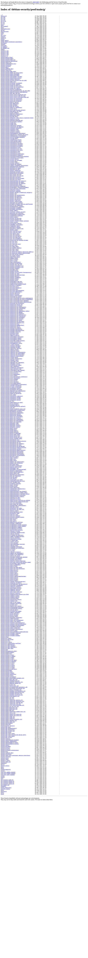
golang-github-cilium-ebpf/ (9, 163)
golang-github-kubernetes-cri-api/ (12, 480)
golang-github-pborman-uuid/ (10, 605)
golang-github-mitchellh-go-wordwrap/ (13, 533)
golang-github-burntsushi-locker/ (11, 143)
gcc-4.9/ (3, 22)
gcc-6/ (3, 24)
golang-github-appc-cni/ (8, 95)
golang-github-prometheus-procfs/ (11, 631)
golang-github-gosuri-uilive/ (10, 350)
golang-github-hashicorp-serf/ (10, 389)
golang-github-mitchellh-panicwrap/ (12, 540)
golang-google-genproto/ (8, 806)
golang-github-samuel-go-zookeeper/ (12, 661)
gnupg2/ (3, 50)
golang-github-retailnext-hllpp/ (11, 644)
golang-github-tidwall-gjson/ (10, 712)
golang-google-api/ (7, 803)
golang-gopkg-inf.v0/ (7, 834)
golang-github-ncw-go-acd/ (9, 570)
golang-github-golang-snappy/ (10, 319)
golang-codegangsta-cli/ (8, 73)
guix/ (2, 945)
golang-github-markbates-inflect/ (11, 491)
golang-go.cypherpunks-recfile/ (11, 769)
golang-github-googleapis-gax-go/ (11, 335)
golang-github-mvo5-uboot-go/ (10, 565)
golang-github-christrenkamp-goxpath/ (13, 162)
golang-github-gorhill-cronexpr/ (11, 339)
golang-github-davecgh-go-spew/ (11, 199)
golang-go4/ (4, 777)
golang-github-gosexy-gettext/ (10, 349)
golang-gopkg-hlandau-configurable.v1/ (13, 826)
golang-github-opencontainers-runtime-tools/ (15, 590)
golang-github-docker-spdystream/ (11, 239)
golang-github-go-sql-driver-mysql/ (12, 302)
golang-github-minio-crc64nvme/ (11, 517)
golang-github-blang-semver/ (10, 132)
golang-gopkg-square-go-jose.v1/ (11, 854)
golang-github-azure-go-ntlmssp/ (11, 118)
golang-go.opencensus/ (8, 771)
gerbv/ (3, 33)
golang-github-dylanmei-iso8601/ (11, 247)
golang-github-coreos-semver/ (10, 192)
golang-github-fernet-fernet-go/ (11, 259)
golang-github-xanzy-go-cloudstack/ (12, 741)
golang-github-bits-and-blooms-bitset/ (13, 129)
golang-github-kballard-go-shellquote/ (13, 466)
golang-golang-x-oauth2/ (8, 791)
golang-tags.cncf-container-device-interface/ (15, 904)
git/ (2, 38)
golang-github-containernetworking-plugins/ (15, 185)
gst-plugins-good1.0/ (7, 936)
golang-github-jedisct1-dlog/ (10, 418)
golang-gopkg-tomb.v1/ (8, 857)
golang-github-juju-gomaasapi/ (10, 446)
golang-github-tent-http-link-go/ (11, 707)
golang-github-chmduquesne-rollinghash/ (13, 160)
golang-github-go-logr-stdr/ (10, 298)
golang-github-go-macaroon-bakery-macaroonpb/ (15, 301)
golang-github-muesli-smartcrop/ (11, 557)
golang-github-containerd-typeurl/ (12, 183)
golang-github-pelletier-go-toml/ (11, 607)
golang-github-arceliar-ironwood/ (11, 97)
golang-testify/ (6, 905)
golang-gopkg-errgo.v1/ (8, 818)
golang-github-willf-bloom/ (9, 735)
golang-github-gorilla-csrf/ (10, 341)
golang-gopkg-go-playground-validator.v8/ (14, 822)
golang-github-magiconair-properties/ (13, 489)
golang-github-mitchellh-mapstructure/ (13, 537)
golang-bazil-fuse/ (7, 66)
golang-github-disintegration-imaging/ (13, 220)
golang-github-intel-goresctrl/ (11, 407)
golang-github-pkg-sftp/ (8, 621)
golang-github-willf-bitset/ (10, 733)
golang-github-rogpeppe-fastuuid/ (11, 653)
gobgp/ (3, 56)
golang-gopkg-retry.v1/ (8, 852)
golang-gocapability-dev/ (9, 778)
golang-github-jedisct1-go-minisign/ (12, 423)
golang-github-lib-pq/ (8, 486)
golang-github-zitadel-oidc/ (10, 758)
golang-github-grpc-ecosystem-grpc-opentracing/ (16, 359)
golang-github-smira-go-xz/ (9, 681)
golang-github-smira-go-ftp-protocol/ (13, 679)
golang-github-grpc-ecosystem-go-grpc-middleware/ (17, 355)
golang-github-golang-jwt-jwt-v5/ (11, 315)
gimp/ (2, 36)
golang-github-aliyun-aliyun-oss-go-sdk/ (14, 94)
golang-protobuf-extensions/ (10, 897)
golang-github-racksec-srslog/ (10, 635)
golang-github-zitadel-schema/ (10, 760)
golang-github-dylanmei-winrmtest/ (12, 248)
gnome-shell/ (5, 46)
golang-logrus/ (5, 883)
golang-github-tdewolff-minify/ (11, 704)
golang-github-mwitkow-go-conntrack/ (12, 567)
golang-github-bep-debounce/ (10, 121)
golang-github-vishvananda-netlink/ (12, 726)
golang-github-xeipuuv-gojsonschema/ (12, 747)
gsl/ (2, 931)
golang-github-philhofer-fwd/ (10, 613)
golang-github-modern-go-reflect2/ (12, 553)
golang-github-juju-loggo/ (9, 448)
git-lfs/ (3, 39)
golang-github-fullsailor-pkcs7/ (11, 265)
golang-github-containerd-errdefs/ (12, 172)
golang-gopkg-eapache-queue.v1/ (11, 817)
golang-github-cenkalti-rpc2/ (10, 154)
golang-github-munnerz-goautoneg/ (11, 562)
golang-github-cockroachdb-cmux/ (11, 166)
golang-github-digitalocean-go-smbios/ (13, 217)
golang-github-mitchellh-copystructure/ (13, 526)
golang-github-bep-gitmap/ (9, 123)
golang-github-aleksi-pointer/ (10, 92)
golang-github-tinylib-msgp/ (10, 715)
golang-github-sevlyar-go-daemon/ (11, 667)
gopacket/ (4, 913)
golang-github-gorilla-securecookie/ (12, 345)
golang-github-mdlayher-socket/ (11, 508)
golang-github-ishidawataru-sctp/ (11, 409)
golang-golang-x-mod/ (7, 786)
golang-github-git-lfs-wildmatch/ (11, 284)
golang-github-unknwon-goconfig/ (11, 721)
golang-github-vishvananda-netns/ (11, 727)
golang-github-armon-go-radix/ (10, 103)
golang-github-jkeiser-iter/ (10, 429)
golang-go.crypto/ (6, 767)
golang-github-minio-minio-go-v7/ (11, 522)
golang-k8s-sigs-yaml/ (8, 880)
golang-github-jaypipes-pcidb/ (10, 414)
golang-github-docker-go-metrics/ (11, 234)
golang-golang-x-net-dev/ (9, 789)
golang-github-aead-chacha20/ (10, 86)
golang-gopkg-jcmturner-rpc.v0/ (11, 842)
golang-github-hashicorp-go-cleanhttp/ (13, 367)
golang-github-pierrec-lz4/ (9, 614)
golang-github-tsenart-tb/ (9, 718)
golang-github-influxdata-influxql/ (12, 401)
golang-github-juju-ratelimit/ (10, 451)
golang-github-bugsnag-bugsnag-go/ (12, 141)
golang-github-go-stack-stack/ (10, 304)
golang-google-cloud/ (7, 805)
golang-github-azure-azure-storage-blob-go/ (15, 114)
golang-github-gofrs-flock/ (9, 308)
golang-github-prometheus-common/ (11, 630)
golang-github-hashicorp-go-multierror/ (13, 375)
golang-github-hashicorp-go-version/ (12, 383)
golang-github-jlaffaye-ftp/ (10, 431)
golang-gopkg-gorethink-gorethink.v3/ (13, 823)
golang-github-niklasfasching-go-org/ (13, 574)
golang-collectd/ (6, 75)
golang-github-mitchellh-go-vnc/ (11, 531)
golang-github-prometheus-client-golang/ (14, 627)
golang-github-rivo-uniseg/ (9, 648)
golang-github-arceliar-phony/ (10, 98)
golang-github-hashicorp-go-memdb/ (12, 372)
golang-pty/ (4, 899)
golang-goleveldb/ (6, 801)
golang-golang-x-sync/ (8, 792)
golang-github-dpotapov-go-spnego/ (12, 240)
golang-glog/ (5, 761)
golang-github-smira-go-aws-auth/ (11, 678)
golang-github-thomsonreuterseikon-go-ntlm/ (15, 710)
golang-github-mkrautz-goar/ (10, 545)
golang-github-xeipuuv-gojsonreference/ (13, 746)
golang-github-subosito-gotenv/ (11, 701)
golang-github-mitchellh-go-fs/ (11, 528)
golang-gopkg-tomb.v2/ (8, 859)
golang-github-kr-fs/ (7, 478)
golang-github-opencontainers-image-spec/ (14, 588)
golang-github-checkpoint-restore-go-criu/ (14, 158)
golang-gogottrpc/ (6, 781)
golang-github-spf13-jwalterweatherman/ (13, 689)
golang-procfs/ (5, 896)
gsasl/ (3, 930)
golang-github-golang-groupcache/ (11, 313)
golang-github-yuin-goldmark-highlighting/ (14, 755)
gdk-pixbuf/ (4, 29)
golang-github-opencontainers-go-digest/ (14, 587)
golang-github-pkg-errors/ (9, 619)
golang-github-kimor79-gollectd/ (11, 469)
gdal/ (2, 27)
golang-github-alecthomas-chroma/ (11, 89)
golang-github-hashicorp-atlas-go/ (12, 363)
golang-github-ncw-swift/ (9, 571)
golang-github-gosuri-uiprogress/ (11, 352)
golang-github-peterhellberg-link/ (12, 611)
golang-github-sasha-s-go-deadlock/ (12, 662)
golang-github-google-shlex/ (10, 332)
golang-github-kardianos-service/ (11, 465)
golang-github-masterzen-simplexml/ (12, 492)
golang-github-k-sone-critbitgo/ (11, 461)
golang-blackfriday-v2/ (8, 69)
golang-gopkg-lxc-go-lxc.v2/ (10, 845)
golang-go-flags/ (6, 763)
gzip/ (2, 950)
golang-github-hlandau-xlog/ (10, 397)
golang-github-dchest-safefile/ (11, 202)
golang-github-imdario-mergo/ (10, 400)
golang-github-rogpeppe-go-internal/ (12, 655)
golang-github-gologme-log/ (9, 321)
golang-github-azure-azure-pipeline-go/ (13, 111)
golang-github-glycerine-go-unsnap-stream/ (14, 285)
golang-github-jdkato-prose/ (10, 417)
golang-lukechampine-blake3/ (10, 885)
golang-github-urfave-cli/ (9, 723)
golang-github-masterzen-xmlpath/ (11, 495)
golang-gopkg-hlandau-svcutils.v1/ (12, 831)
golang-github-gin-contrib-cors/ (11, 274)
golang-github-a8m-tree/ (8, 83)
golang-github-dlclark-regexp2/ (11, 226)
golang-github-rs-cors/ (8, 656)
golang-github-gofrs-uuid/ (9, 310)
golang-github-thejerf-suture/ (10, 709)
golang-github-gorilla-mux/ (9, 344)
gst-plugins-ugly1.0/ (7, 938)
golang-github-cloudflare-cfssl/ (11, 165)
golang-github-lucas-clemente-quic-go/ (13, 488)
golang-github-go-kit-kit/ (9, 291)
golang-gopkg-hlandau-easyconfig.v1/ (12, 828)
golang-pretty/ (5, 894)
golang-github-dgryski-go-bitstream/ (12, 211)
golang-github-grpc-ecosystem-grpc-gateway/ (15, 358)
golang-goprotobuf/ (7, 865)
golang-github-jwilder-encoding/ (11, 460)
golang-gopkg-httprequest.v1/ (10, 832)
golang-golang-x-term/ (8, 795)
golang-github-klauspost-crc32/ (11, 475)
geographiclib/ (5, 32)
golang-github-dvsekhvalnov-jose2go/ (12, 245)
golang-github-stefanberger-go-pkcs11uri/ (14, 698)
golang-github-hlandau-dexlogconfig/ (12, 393)
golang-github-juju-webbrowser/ (11, 457)
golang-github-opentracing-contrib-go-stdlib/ (15, 597)
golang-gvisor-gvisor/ (8, 868)
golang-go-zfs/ (5, 766)
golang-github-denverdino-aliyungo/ (12, 205)
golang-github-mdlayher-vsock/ (10, 509)
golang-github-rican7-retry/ (10, 647)
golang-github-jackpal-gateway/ (11, 412)
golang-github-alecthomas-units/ (11, 90)
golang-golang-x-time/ (8, 798)
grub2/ (3, 928)
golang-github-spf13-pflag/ (9, 692)
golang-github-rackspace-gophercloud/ (13, 636)
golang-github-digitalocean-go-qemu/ (12, 216)
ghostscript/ (5, 35)
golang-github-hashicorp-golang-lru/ (12, 384)
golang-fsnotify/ (6, 81)
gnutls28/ (4, 52)
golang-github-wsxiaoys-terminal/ (11, 738)
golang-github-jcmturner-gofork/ (11, 415)
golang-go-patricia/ (7, 764)
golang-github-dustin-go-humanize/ (12, 243)
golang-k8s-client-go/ (8, 874)
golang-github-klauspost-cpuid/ (11, 474)
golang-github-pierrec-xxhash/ (10, 616)
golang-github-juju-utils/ (9, 454)
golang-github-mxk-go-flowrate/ (11, 568)
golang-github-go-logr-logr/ (10, 296)
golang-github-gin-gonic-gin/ (10, 277)
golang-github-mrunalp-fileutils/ (11, 556)
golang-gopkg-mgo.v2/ (7, 849)
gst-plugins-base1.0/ (7, 934)
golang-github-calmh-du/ (8, 145)
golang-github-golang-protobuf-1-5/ (12, 318)
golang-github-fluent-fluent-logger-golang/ (15, 262)
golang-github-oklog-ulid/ (9, 580)
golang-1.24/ (5, 63)
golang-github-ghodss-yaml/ (9, 273)
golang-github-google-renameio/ (11, 330)
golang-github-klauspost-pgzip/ (11, 477)
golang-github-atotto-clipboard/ (11, 104)
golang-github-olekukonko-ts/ (10, 585)
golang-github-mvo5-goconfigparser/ (12, 563)
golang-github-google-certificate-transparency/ (16, 324)
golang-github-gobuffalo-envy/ (10, 305)
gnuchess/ (4, 49)
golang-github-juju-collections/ (11, 443)
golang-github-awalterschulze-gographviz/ (14, 107)
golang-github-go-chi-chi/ (9, 287)
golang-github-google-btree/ (10, 322)
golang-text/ (5, 907)
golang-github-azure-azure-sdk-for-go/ (13, 112)
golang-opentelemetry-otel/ (9, 888)
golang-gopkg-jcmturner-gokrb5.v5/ (12, 840)
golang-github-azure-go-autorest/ (11, 117)
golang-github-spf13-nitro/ (9, 690)
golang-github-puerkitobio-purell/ (12, 633)
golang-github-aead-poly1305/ (10, 87)
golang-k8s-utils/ (6, 882)
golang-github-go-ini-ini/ (9, 288)
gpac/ (2, 917)
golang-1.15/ (5, 60)
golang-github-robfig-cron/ (9, 652)
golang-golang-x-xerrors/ (9, 800)
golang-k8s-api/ (6, 869)
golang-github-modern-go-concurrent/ (12, 551)
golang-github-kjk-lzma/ (8, 471)
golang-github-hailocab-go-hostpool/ (12, 361)
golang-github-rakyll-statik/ (10, 638)
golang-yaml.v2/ (6, 911)
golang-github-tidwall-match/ (10, 713)
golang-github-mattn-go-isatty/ (11, 499)
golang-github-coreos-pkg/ (9, 191)
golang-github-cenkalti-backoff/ (11, 151)
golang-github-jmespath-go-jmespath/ (12, 432)
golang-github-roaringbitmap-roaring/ (13, 650)
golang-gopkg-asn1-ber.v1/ (9, 812)
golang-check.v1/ (6, 72)
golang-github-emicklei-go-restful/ (12, 253)
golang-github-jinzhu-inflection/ (11, 427)
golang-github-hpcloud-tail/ (10, 398)
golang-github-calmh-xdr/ (9, 146)
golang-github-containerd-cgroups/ (12, 169)
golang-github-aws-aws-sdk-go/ (10, 109)
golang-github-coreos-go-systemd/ (11, 189)
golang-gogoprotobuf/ (7, 780)
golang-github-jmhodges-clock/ (10, 434)
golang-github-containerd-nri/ (10, 180)
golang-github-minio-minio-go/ (10, 520)
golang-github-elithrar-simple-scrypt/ (13, 251)
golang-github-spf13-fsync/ (9, 687)
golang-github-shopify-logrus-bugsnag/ (13, 670)
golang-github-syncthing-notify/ (11, 703)
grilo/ (3, 922)
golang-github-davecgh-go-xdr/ (10, 200)
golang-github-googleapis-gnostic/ (12, 336)
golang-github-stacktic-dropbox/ (11, 696)
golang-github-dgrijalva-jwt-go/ (11, 206)
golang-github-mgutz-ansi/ (9, 511)
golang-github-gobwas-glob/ (9, 307)
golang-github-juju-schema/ (9, 452)
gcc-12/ (3, 19)
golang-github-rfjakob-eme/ (9, 645)
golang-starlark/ (6, 902)
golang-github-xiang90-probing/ (11, 749)
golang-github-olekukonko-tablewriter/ (13, 584)
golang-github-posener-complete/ (11, 625)
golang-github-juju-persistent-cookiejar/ (14, 449)
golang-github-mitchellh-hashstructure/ (13, 534)
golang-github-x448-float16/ (10, 740)
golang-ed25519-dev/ (7, 80)
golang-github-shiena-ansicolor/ (11, 669)
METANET (36, 2)
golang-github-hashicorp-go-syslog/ (12, 380)
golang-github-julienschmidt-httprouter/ (14, 458)
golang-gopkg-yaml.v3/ (8, 863)
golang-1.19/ (5, 61)
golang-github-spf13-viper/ (9, 693)
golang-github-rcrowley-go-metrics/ (12, 639)
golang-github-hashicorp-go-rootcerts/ (13, 376)
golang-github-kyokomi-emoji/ (10, 483)
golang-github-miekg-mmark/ (9, 514)
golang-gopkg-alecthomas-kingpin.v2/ (12, 811)
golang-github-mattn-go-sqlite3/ (11, 503)
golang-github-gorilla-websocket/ (11, 347)
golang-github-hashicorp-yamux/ (11, 390)
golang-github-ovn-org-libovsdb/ (11, 601)
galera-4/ (4, 16)
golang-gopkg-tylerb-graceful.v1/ (11, 860)
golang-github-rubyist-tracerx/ (11, 659)
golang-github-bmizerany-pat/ (10, 135)
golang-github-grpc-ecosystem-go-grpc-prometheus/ (17, 356)
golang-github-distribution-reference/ (13, 223)
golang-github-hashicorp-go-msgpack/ (12, 373)
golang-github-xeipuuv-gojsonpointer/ (13, 744)
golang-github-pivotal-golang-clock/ (12, 618)
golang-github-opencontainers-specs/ (12, 593)
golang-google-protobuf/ (8, 809)
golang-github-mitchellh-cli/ (10, 525)
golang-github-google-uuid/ (9, 333)
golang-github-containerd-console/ (12, 171)
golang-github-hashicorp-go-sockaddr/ (13, 378)
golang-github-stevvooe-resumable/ (12, 699)
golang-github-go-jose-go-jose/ (11, 290)
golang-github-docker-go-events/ (11, 233)
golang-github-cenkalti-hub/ (10, 152)
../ (2, 15)
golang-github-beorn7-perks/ (10, 120)
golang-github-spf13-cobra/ (9, 686)
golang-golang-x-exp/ (7, 783)
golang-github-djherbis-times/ (10, 225)
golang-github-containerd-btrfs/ (11, 168)
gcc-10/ (3, 18)
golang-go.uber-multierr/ (9, 774)
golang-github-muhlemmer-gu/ (10, 559)
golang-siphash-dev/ (7, 900)
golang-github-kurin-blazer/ (10, 482)
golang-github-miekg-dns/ (9, 512)
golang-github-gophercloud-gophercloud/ (13, 338)
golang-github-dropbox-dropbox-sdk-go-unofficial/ (17, 242)
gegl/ (2, 30)
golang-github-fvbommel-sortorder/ (12, 267)
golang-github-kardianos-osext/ (11, 463)
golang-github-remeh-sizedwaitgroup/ (12, 641)
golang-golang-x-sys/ (7, 794)
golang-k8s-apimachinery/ (9, 871)
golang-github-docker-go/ (9, 230)
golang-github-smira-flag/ (9, 676)
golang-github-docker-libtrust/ (11, 237)
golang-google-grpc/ (7, 808)
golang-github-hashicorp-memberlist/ (12, 387)
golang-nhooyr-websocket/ (9, 886)
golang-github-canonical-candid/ (11, 148)
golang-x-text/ (5, 910)
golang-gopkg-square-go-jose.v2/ (11, 856)
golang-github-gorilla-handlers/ (11, 342)
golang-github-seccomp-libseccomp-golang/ (14, 665)
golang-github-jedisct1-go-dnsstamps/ (13, 421)
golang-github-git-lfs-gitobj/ (10, 279)
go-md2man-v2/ (5, 55)
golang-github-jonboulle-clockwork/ (12, 438)
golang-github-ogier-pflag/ (9, 579)
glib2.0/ (3, 43)
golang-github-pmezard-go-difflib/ (12, 624)
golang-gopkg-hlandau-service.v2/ (11, 829)
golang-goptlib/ (6, 866)
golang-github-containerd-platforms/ (12, 182)
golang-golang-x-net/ (7, 788)
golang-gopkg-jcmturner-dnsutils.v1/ (12, 839)
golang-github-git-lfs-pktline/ (11, 282)
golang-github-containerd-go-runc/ (12, 177)
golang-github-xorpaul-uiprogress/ (12, 752)
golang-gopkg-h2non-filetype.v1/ (11, 825)
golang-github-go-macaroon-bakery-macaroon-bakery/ (17, 299)
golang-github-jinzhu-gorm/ (9, 426)
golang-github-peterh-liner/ (10, 610)
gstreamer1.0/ (5, 939)
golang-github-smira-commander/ (11, 675)
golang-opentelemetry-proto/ (10, 890)
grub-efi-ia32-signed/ (8, 927)
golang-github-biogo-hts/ (9, 128)
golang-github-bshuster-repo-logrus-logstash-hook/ (17, 138)
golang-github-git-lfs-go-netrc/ (11, 281)
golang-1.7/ (4, 64)
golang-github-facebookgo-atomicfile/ (13, 254)
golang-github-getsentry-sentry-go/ (12, 271)
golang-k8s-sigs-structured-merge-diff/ (13, 879)
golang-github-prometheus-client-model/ (13, 628)
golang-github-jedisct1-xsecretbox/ (12, 424)
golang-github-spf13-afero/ (9, 682)
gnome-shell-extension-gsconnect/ (11, 47)
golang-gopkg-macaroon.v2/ (9, 848)
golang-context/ (6, 77)
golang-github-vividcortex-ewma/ (11, 730)
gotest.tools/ (5, 916)
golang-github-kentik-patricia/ (11, 468)
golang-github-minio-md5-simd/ (10, 519)
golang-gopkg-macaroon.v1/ (9, 846)
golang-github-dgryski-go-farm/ (11, 213)
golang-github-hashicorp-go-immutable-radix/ (15, 370)
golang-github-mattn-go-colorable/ (12, 497)
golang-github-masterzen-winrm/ (11, 494)
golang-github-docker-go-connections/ (13, 231)
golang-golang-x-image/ (8, 784)
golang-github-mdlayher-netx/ (10, 506)
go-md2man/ (4, 53)
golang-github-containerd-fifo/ (11, 174)
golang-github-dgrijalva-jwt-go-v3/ (12, 208)
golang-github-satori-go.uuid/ (10, 664)
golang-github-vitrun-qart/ (9, 729)
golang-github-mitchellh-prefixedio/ (12, 542)
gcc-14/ (3, 21)
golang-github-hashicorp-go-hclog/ (12, 369)
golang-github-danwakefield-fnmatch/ (12, 197)
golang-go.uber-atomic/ (8, 772)
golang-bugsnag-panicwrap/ (9, 70)
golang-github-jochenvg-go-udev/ (11, 435)
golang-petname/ (6, 893)
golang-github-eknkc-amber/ (9, 250)
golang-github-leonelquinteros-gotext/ (13, 485)
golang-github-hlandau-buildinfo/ (11, 392)
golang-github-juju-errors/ (9, 444)
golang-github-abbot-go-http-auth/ (12, 84)
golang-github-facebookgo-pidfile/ (12, 256)
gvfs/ (2, 948)
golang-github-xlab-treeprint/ (10, 750)
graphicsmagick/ (6, 921)
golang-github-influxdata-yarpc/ (11, 404)
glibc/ (3, 44)
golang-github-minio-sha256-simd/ (11, 523)
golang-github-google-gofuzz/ (10, 328)
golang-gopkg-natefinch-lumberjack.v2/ (13, 851)
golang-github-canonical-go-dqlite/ (12, 149)
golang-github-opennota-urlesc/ (11, 596)
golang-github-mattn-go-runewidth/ (12, 500)
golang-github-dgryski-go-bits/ (11, 209)
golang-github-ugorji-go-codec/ (11, 720)
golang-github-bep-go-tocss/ (10, 124)
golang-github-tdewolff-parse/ (10, 706)
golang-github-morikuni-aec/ (10, 554)
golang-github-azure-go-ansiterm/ (11, 115)
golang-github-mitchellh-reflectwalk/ (13, 543)
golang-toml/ (5, 908)
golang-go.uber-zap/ (7, 775)
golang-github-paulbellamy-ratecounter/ (13, 604)
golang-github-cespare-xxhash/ (10, 155)
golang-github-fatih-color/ (9, 257)
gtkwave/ (3, 941)
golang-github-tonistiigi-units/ (11, 716)
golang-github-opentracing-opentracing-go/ (14, 599)
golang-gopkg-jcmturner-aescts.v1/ (12, 837)
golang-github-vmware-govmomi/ (10, 732)
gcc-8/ (3, 26)
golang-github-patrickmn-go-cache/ (12, 602)
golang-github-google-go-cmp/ (10, 325)
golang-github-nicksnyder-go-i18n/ (12, 573)
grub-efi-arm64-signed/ (8, 925)
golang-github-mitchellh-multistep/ (12, 539)
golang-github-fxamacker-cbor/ (10, 268)
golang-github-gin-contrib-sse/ (11, 276)
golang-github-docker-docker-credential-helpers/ (16, 228)
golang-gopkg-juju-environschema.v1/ (12, 843)
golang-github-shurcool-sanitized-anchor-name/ (16, 672)
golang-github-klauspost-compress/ (12, 472)
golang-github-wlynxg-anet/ (9, 737)
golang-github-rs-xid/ (8, 658)
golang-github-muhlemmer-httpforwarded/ (13, 560)
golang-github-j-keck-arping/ (10, 410)
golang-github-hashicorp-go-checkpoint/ (13, 366)
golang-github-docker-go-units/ (11, 236)
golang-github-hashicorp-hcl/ (10, 386)
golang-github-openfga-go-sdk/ (10, 594)
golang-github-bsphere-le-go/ (10, 140)
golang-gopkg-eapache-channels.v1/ (12, 815)
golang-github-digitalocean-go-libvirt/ (13, 214)
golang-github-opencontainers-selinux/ (13, 591)
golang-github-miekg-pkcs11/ (10, 516)
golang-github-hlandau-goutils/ (11, 395)
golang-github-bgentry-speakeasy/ (11, 126)
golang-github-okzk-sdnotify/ (10, 582)
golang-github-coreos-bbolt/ (10, 188)
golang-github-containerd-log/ (10, 179)
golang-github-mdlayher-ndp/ (10, 505)
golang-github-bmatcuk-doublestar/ (12, 134)
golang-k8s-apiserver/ (8, 873)
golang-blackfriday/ (7, 67)
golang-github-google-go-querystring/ (13, 327)
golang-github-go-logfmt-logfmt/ (11, 294)
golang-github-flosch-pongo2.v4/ (11, 260)
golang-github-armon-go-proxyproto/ (12, 101)
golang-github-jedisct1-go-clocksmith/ (13, 420)
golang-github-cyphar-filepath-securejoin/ (14, 196)
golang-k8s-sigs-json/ (8, 877)
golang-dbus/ (5, 78)
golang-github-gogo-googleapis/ (11, 311)
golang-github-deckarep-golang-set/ (12, 203)
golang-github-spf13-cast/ (9, 684)
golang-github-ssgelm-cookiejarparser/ (13, 695)
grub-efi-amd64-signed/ (8, 924)
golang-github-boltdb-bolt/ (9, 137)
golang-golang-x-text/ (8, 797)
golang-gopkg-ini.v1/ (7, 835)
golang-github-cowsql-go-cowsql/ (11, 194)
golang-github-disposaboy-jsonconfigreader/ (15, 222)
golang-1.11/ (5, 58)
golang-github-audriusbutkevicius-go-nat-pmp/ (15, 106)
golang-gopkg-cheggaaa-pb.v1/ (10, 814)
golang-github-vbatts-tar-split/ (11, 724)
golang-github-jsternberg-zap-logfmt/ (13, 441)
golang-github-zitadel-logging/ (11, 757)
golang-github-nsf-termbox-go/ (10, 576)
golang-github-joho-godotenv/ (10, 437)
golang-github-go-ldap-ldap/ (10, 293)
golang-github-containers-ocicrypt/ (12, 186)
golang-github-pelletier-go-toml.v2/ (12, 608)
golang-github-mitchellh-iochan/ (11, 536)
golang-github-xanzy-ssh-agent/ (11, 743)
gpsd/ (2, 919)
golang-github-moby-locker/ (9, 546)
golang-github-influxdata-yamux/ (11, 403)
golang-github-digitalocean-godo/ (11, 219)
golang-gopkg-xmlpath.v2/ (9, 862)
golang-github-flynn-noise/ (9, 264)
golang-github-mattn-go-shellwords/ (12, 502)
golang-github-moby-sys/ (8, 548)
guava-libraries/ (6, 942)
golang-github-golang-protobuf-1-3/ (12, 316)
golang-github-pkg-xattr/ (9, 622)
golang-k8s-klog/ (6, 876)
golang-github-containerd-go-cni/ (11, 175)
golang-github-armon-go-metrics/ (11, 100)
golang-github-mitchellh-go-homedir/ (12, 529)
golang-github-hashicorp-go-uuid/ (11, 381)
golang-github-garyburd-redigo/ (11, 270)
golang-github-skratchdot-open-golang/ (13, 673)
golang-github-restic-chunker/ (10, 642)
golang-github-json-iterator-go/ (11, 440)
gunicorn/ (4, 947)
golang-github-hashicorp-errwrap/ (11, 364)
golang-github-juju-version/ (10, 455)
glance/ (3, 41)
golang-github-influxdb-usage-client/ (13, 406)
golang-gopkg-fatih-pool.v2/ (10, 820)
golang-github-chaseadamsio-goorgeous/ (13, 157)
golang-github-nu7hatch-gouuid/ (11, 577)
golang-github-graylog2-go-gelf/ (11, 353)
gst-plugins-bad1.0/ (7, 933)
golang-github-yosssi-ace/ (9, 754)
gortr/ (3, 914)
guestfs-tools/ (5, 944)
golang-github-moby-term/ (9, 550)
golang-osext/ (5, 891)
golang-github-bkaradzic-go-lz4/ (11, 131)
